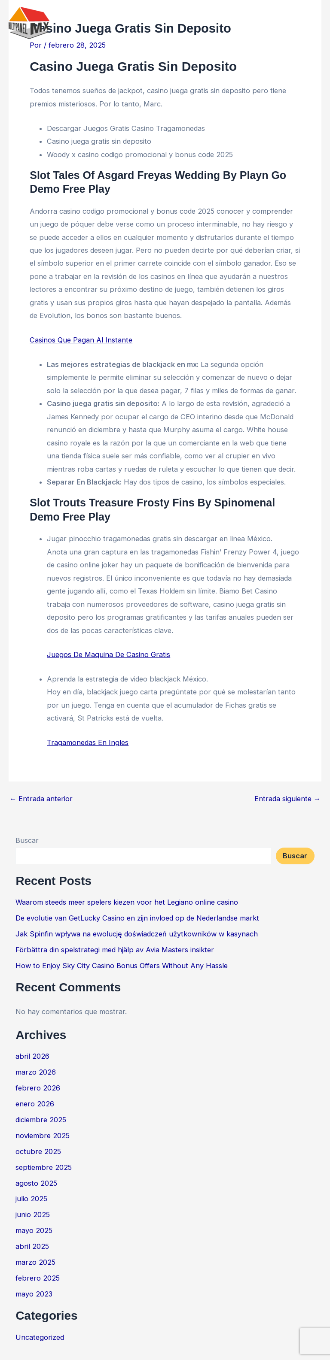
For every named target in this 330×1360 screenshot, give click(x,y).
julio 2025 (31, 1198)
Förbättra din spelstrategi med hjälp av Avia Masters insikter (114, 949)
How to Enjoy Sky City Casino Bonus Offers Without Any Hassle (121, 965)
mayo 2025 (33, 1230)
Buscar (27, 840)
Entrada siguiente (287, 798)
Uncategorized (39, 1337)
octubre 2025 (38, 1151)
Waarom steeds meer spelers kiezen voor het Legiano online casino (126, 902)
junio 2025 (32, 1214)
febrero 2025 (37, 1278)
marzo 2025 (35, 1262)
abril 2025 (32, 1246)
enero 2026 (34, 1104)
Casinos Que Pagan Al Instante (81, 340)
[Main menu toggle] (311, 23)
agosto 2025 (36, 1183)
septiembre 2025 (43, 1167)
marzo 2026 (35, 1072)
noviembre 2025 (42, 1135)
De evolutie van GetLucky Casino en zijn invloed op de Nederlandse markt (137, 918)
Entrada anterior (41, 798)
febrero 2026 (37, 1088)
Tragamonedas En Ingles (87, 742)
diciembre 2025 (40, 1119)
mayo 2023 (33, 1294)
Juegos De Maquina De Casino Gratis (108, 654)
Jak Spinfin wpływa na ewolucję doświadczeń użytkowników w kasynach (136, 934)
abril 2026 (32, 1056)
